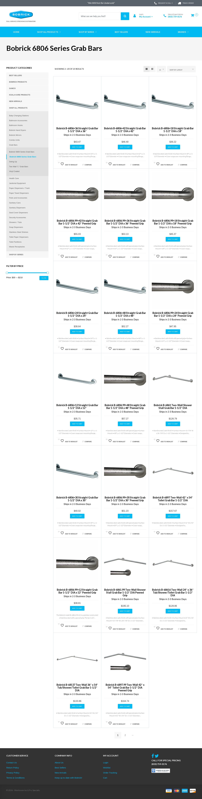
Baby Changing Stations (19, 116)
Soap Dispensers (16, 227)
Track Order (186, 3)
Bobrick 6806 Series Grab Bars (23, 157)
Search (125, 16)
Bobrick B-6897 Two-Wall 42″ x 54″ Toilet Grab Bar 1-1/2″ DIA (173, 499)
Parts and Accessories (18, 198)
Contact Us (11, 762)
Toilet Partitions (15, 242)
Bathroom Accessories (18, 120)
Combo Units (14, 140)
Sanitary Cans (15, 203)
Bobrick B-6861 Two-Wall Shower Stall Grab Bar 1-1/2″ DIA (173, 406)
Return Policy (12, 767)
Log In (141, 14)
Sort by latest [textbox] (176, 70)
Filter (44, 278)
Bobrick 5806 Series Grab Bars (21, 152)
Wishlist (106, 767)
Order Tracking (110, 772)
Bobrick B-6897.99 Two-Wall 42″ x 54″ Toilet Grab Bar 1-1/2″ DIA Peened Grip (125, 687)
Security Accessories (17, 217)
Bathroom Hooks (16, 125)
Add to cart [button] (77, 147)
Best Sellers (15, 76)
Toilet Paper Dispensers (18, 237)
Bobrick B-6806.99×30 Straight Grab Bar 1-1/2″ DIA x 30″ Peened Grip (125, 499)
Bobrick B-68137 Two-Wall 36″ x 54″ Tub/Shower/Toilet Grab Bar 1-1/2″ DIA (77, 687)
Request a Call (163, 3)
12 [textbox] (160, 70)
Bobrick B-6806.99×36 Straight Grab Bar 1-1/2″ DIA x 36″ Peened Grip (125, 222)
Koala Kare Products (19, 95)
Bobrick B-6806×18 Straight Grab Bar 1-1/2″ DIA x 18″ (173, 130)
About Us (59, 762)
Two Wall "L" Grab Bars (18, 166)
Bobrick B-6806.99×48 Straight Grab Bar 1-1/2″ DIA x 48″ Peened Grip (125, 406)
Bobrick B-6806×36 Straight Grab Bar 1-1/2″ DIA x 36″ (77, 130)
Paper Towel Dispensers (19, 193)
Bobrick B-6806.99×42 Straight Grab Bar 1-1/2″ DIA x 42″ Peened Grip (77, 222)
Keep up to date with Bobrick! (68, 778)
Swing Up (13, 162)
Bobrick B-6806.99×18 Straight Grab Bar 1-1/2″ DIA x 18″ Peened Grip (172, 222)
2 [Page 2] (125, 735)
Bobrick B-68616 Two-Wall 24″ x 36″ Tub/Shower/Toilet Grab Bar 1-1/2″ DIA (173, 592)
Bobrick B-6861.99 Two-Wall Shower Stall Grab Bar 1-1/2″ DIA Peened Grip (125, 592)
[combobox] (161, 69)
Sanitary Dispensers (17, 208)
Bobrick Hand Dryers (17, 130)
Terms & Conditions (15, 778)
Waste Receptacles (17, 247)
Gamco (12, 88)
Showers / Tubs (15, 222)
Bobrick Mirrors (15, 135)
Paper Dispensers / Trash (19, 188)
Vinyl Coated (14, 171)
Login (105, 762)
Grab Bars (13, 145)
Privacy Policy (12, 772)
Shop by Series (16, 255)
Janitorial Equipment (17, 183)
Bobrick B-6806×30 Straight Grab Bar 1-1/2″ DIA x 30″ (77, 499)
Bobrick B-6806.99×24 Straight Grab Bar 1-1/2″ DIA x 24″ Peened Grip (172, 314)
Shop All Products (18, 108)
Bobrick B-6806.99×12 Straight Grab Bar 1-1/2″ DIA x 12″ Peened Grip (77, 591)
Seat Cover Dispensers (18, 213)
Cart (105, 778)
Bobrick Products (18, 82)
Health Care (14, 178)
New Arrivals (15, 101)
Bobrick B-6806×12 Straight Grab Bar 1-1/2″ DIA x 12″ (77, 406)
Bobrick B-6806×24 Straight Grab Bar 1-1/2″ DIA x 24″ (77, 314)
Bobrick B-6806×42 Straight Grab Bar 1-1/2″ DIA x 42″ (125, 130)
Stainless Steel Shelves (18, 232)
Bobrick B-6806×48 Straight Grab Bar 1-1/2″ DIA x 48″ (125, 314)
